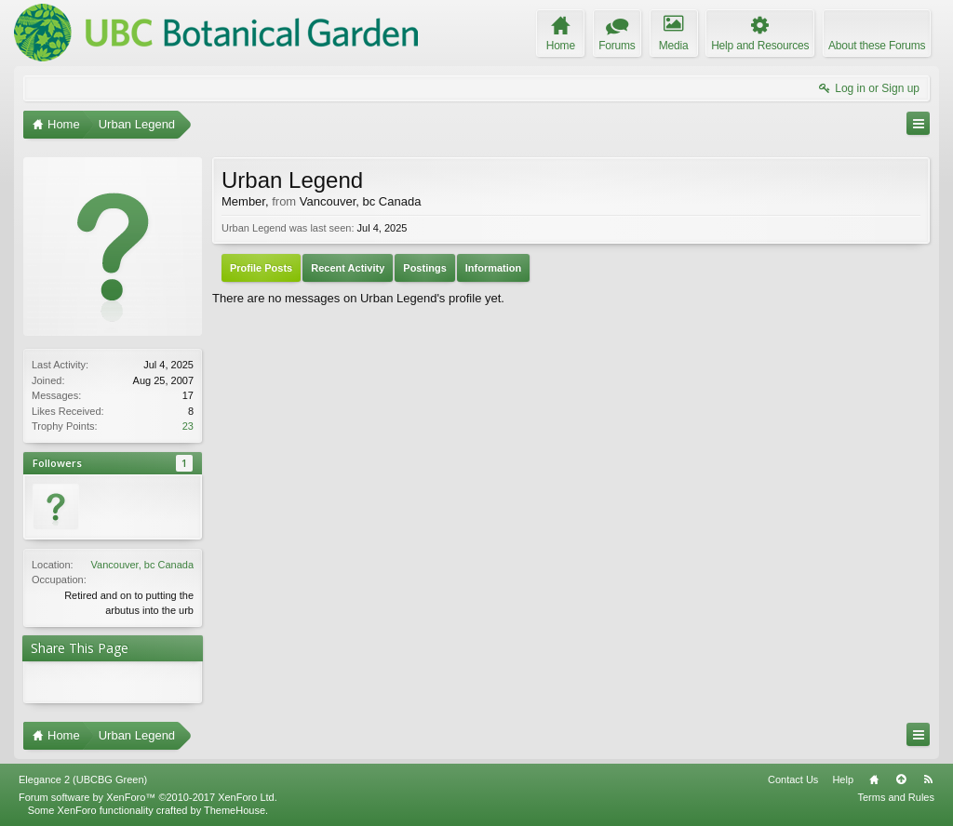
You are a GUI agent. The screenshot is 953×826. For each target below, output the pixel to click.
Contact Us (793, 779)
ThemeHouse (234, 810)
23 (188, 426)
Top (900, 779)
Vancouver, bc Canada (142, 564)
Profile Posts (261, 267)
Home (873, 779)
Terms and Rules (895, 797)
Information (493, 267)
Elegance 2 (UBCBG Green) (83, 779)
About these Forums (876, 45)
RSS (927, 779)
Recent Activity (347, 267)
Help (842, 779)
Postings (424, 267)
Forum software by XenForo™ (148, 797)
